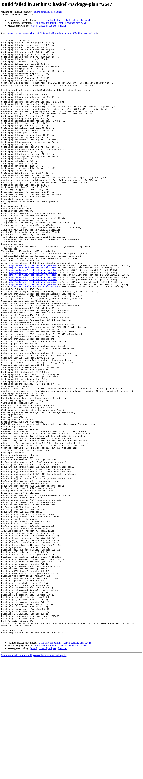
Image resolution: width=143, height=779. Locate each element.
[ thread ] (42, 25)
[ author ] (63, 25)
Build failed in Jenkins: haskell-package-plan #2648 (61, 22)
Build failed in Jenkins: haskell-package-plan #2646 (65, 20)
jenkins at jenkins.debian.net (47, 11)
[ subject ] (52, 25)
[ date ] (33, 25)
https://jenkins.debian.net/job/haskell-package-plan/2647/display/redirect (52, 33)
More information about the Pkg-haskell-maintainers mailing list (33, 776)
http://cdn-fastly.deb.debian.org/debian (33, 312)
